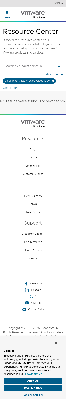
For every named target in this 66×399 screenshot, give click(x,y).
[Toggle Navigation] (7, 12)
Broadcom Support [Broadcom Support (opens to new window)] (33, 234)
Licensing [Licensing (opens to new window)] (33, 258)
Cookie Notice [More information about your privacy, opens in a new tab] (33, 374)
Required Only (33, 388)
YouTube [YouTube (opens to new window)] (33, 303)
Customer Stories (33, 174)
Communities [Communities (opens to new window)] (33, 166)
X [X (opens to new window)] (33, 296)
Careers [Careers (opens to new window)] (33, 157)
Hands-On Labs (33, 250)
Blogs (33, 149)
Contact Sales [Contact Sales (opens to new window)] (33, 309)
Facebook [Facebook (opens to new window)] (33, 283)
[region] (33, 367)
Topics (33, 204)
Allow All (33, 381)
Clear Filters (10, 88)
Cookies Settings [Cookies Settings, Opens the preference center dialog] (33, 395)
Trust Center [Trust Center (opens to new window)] (33, 212)
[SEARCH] (25, 66)
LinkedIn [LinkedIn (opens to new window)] (33, 290)
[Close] (56, 343)
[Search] (59, 66)
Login (57, 3)
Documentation (33, 242)
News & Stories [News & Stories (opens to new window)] (33, 196)
